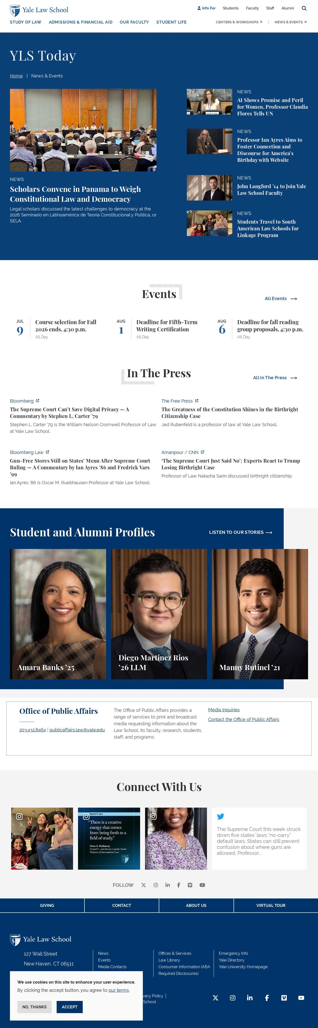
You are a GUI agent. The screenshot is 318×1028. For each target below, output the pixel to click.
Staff (270, 8)
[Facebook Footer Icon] (267, 998)
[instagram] (156, 885)
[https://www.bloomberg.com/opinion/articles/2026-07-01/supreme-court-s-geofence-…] (83, 417)
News (103, 953)
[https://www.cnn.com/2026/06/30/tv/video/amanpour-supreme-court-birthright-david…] (234, 465)
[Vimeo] (190, 885)
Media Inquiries (224, 709)
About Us (196, 905)
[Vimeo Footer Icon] (284, 998)
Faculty (252, 8)
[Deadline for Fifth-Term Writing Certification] (159, 329)
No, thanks (34, 1007)
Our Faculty (134, 22)
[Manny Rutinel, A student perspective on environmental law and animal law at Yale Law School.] (260, 614)
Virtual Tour (270, 905)
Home (16, 75)
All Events (276, 298)
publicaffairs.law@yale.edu (77, 729)
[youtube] (202, 885)
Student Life (172, 22)
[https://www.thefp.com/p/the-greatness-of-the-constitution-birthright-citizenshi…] (234, 414)
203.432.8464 (32, 729)
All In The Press (270, 377)
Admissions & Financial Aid (81, 22)
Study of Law (25, 22)
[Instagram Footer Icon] (233, 998)
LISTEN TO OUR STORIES (236, 532)
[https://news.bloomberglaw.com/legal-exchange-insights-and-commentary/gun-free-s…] (83, 468)
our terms (119, 990)
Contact (121, 905)
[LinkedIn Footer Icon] (250, 998)
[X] (143, 885)
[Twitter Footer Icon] (215, 998)
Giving (47, 905)
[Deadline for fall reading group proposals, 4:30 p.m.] (260, 329)
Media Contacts (112, 966)
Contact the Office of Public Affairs (243, 719)
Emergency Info (233, 953)
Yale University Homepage (243, 966)
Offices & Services (175, 953)
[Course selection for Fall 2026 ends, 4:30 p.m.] (58, 329)
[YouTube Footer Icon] (301, 998)
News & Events (289, 22)
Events (104, 960)
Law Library (169, 960)
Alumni (287, 8)
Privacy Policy (150, 996)
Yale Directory (231, 960)
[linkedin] (167, 885)
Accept (70, 1007)
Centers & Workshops (237, 22)
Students (231, 8)
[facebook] (178, 885)
